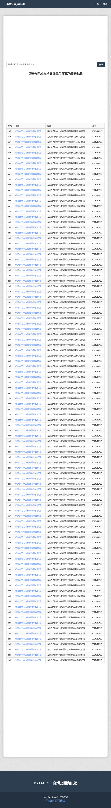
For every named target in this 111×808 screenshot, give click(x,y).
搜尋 (105, 7)
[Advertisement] (55, 39)
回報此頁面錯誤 (55, 800)
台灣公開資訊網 (17, 7)
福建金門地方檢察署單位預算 (28, 131)
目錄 (97, 7)
